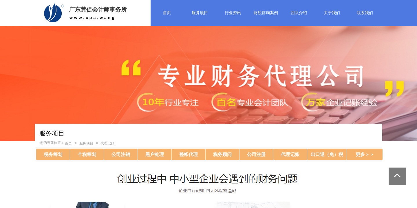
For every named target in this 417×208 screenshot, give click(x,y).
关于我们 (332, 13)
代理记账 (107, 143)
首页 (167, 13)
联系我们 (365, 13)
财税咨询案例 (266, 13)
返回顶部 (397, 176)
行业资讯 (233, 13)
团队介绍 (299, 13)
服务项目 (200, 13)
